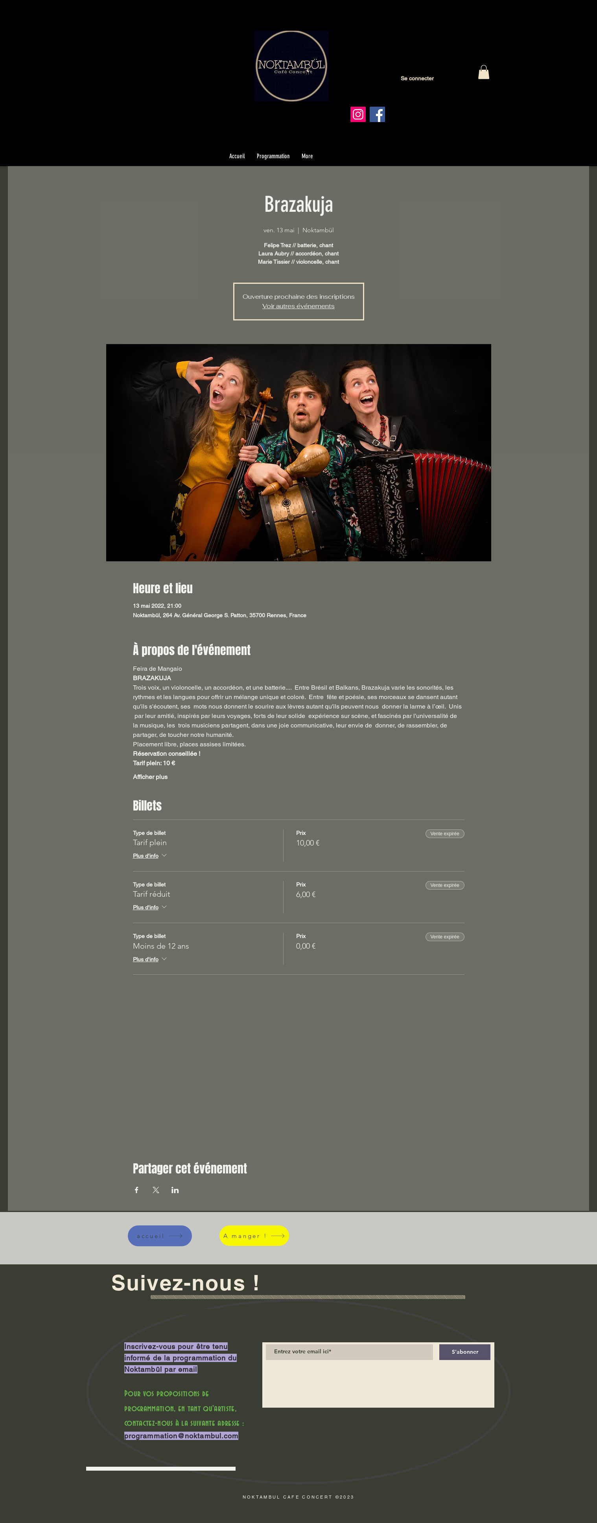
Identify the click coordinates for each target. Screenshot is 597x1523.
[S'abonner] (464, 1352)
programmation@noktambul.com (181, 1436)
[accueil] (160, 1235)
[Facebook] (377, 114)
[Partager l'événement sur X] (156, 1190)
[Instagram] (358, 114)
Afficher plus (150, 777)
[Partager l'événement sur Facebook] (136, 1190)
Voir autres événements (298, 306)
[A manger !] (254, 1235)
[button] (484, 72)
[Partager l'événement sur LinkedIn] (175, 1190)
